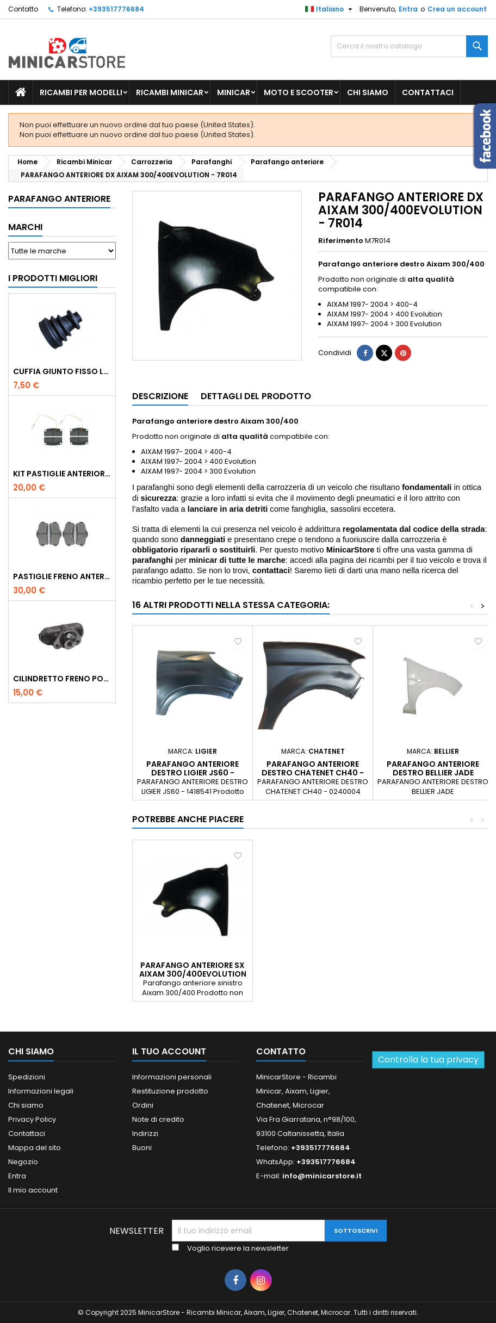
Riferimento (340, 241)
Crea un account (457, 9)
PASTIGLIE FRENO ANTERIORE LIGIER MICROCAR (62, 576)
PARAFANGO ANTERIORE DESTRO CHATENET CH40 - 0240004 (313, 773)
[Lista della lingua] (330, 9)
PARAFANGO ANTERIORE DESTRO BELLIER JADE (433, 768)
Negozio (23, 1162)
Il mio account (33, 1190)
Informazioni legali (40, 1091)
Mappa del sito (34, 1147)
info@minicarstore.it (322, 1176)
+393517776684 (116, 9)
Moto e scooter (298, 92)
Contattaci (428, 92)
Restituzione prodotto (170, 1091)
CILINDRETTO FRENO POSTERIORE (62, 678)
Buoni (142, 1147)
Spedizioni (26, 1077)
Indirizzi (145, 1133)
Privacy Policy (32, 1119)
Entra (408, 9)
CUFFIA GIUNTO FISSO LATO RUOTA (62, 371)
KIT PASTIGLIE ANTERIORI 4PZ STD (62, 473)
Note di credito (158, 1119)
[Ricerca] (409, 46)
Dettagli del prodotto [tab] (256, 396)
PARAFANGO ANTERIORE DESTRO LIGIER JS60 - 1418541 (192, 773)
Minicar (233, 92)
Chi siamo (367, 92)
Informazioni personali (172, 1077)
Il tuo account (169, 1051)
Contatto (23, 9)
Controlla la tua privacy (428, 1059)
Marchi (25, 227)
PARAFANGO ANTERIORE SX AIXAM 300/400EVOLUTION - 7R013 (192, 974)
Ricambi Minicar (169, 92)
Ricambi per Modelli (81, 92)
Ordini (142, 1105)
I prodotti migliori (52, 278)
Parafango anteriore (59, 198)
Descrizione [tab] (160, 396)
